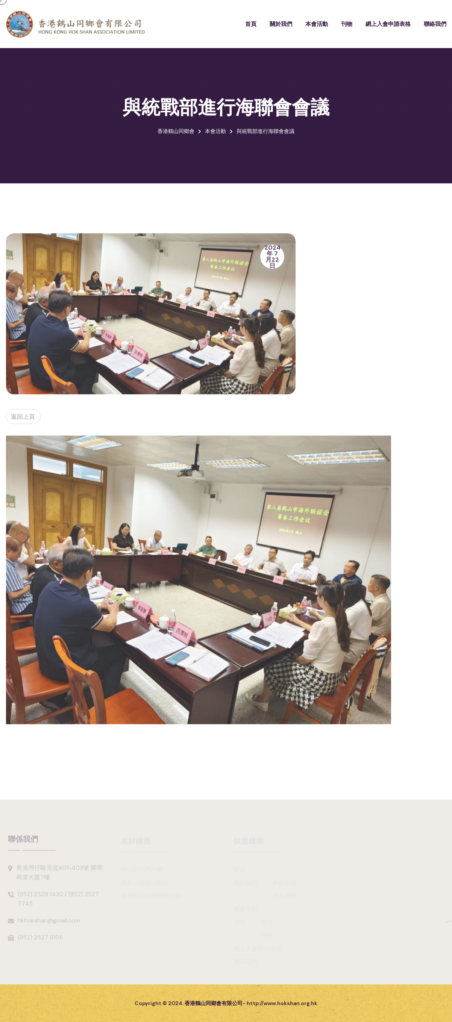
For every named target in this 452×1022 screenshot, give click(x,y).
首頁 (250, 23)
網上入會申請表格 (388, 23)
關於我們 (281, 23)
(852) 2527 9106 (40, 939)
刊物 (346, 23)
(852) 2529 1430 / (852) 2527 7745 (58, 901)
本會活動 (316, 23)
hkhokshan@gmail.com (49, 923)
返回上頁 (22, 418)
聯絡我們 (435, 23)
